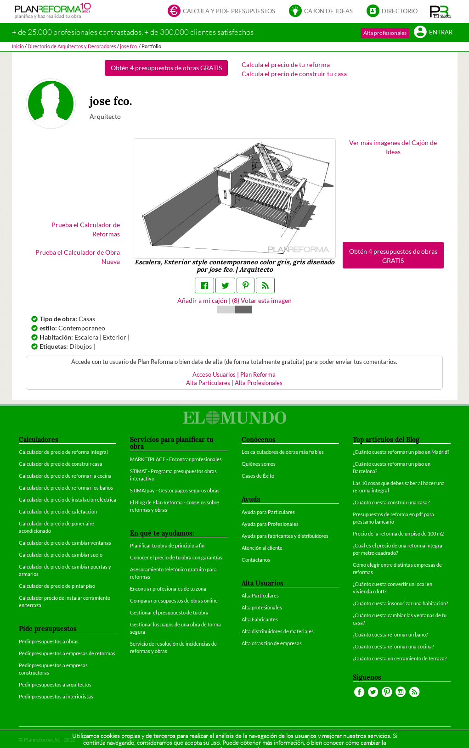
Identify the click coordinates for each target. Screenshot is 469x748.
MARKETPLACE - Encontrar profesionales (176, 459)
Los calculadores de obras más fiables (283, 452)
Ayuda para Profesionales (270, 524)
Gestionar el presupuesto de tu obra (169, 612)
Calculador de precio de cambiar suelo (60, 555)
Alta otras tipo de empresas (272, 643)
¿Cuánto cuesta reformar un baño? (390, 634)
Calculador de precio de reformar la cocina (65, 476)
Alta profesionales (385, 32)
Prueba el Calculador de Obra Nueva (77, 256)
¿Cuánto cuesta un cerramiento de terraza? (399, 658)
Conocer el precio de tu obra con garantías (176, 557)
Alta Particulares (208, 383)
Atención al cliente (262, 548)
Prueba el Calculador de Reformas (85, 229)
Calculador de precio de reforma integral (63, 452)
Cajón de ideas (321, 12)
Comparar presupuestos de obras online (174, 600)
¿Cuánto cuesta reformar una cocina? (393, 646)
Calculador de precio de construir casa (60, 464)
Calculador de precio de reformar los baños (66, 488)
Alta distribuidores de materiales (278, 631)
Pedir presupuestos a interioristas (56, 696)
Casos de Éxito (258, 476)
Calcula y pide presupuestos (221, 12)
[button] (440, 11)
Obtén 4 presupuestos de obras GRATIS (166, 68)
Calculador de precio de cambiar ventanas (65, 543)
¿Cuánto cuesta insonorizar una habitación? (400, 603)
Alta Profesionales (259, 383)
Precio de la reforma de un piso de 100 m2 (398, 533)
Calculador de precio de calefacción (58, 511)
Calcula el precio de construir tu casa (294, 74)
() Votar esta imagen (262, 300)
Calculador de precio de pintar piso (57, 586)
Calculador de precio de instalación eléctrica (67, 499)
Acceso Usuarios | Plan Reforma (234, 374)
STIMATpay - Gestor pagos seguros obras (175, 490)
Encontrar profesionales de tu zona (168, 589)
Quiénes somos (259, 464)
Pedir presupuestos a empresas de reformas (67, 653)
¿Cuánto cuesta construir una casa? (391, 502)
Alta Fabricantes (260, 619)
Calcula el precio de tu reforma (286, 64)
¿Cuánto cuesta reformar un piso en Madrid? (401, 452)
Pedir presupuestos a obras (49, 641)
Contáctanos (256, 560)
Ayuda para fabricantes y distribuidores (285, 536)
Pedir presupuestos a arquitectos (55, 684)
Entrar (433, 33)
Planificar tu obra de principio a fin (167, 545)
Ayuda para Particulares (268, 512)
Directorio (392, 12)
